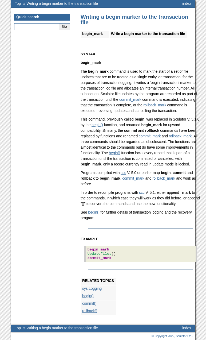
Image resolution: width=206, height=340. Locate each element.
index (186, 3)
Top (18, 3)
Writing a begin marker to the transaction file (62, 3)
